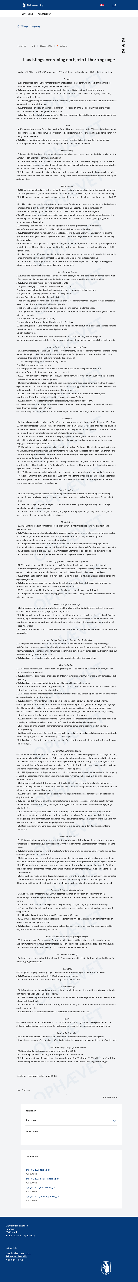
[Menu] (114, 6)
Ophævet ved (71, 1131)
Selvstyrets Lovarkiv (16, 1256)
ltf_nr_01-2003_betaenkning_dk (40, 1187)
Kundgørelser (44, 13)
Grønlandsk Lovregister (18, 1253)
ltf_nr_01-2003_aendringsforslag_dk (42, 1196)
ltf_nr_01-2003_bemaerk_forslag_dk (42, 1178)
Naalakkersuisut (14, 1259)
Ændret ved (71, 1120)
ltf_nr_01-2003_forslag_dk (37, 1169)
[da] (102, 5)
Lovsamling (27, 13)
